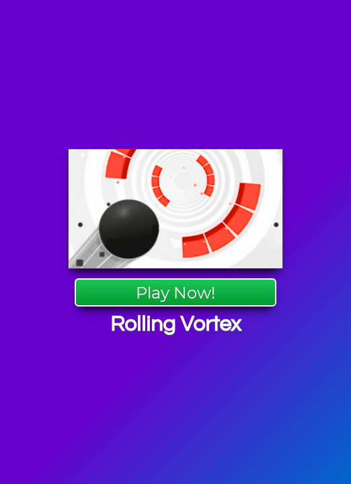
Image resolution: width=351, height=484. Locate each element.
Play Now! (175, 292)
